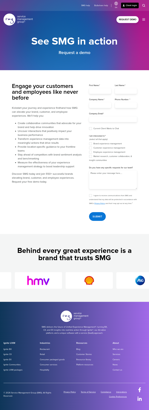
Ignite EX (7, 359)
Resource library (83, 359)
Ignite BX (7, 349)
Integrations (121, 392)
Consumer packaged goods (52, 359)
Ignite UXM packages (13, 370)
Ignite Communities (12, 364)
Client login (130, 5)
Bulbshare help (101, 5)
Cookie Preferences (118, 396)
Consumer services (48, 364)
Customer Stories (84, 354)
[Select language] (116, 5)
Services (116, 354)
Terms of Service (88, 392)
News (115, 364)
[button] (144, 5)
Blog (78, 349)
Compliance (106, 392)
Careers (116, 359)
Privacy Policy (99, 203)
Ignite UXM (9, 343)
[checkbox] (113, 152)
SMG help (85, 5)
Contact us (117, 370)
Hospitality (44, 370)
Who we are (118, 349)
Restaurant (45, 349)
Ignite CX (7, 354)
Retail (42, 354)
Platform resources (84, 364)
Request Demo (127, 19)
